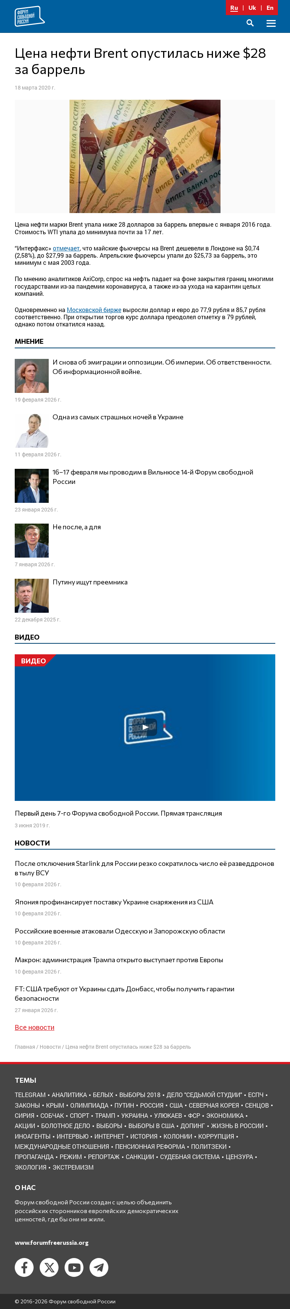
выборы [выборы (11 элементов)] (109, 1126)
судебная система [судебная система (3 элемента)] (190, 1157)
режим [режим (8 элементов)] (71, 1157)
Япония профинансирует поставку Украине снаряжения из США (114, 902)
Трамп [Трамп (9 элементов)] (105, 1115)
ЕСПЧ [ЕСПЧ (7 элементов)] (256, 1095)
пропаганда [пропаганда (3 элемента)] (34, 1157)
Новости (50, 1046)
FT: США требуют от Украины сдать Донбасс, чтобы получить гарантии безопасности (124, 993)
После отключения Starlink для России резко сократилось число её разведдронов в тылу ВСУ (144, 868)
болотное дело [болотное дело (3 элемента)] (65, 1126)
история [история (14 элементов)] (143, 1136)
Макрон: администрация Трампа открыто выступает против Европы (119, 959)
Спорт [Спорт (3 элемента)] (79, 1115)
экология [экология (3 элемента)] (30, 1167)
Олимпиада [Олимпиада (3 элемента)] (89, 1105)
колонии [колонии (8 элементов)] (178, 1136)
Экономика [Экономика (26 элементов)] (225, 1115)
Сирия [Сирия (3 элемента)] (24, 1115)
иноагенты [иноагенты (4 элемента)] (33, 1136)
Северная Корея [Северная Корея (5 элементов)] (214, 1105)
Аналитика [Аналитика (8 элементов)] (69, 1095)
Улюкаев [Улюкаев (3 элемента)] (168, 1115)
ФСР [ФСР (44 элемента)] (194, 1115)
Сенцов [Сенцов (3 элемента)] (257, 1105)
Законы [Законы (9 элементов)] (27, 1105)
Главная (25, 1046)
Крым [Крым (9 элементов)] (55, 1105)
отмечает (66, 248)
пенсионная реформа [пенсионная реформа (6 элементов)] (150, 1146)
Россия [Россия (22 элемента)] (152, 1105)
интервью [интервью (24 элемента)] (72, 1136)
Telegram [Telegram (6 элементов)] (30, 1095)
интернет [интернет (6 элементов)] (109, 1136)
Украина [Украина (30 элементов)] (134, 1115)
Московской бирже (94, 310)
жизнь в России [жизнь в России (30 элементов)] (237, 1126)
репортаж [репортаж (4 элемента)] (104, 1157)
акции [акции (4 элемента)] (25, 1126)
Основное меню (271, 32)
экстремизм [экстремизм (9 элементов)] (73, 1167)
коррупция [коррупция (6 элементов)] (216, 1136)
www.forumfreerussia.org (52, 1242)
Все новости (34, 1027)
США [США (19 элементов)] (176, 1105)
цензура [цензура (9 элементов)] (239, 1157)
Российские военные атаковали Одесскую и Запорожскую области (120, 931)
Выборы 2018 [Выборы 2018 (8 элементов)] (139, 1095)
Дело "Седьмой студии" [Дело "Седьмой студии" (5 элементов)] (204, 1095)
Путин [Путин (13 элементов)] (124, 1105)
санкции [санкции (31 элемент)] (140, 1157)
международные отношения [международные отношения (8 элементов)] (62, 1146)
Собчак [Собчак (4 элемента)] (52, 1115)
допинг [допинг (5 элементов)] (192, 1126)
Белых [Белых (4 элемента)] (103, 1095)
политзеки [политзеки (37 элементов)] (209, 1146)
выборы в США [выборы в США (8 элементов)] (151, 1126)
